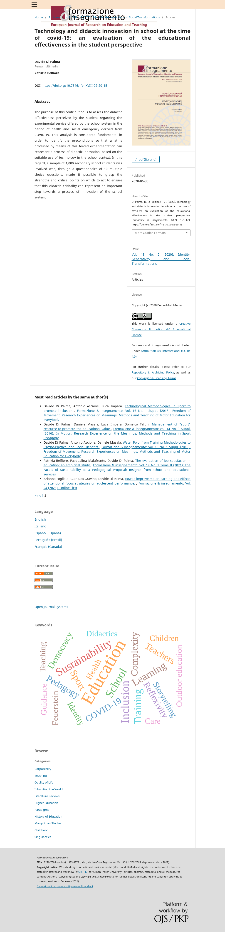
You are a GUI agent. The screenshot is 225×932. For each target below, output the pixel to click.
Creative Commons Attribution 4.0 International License (161, 329)
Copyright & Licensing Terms (156, 378)
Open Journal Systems (51, 607)
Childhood (42, 830)
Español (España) (48, 533)
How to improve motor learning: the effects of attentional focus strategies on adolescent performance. (117, 481)
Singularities (43, 837)
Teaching (41, 776)
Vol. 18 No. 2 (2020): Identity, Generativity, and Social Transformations (113, 17)
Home (39, 17)
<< (36, 495)
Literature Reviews (47, 796)
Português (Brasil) (48, 540)
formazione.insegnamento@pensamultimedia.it (65, 886)
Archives (54, 17)
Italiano (40, 526)
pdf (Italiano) (147, 159)
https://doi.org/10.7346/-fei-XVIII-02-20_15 (74, 85)
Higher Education (46, 803)
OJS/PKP (83, 871)
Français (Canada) (48, 546)
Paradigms (42, 810)
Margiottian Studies (48, 823)
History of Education (48, 816)
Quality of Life (44, 782)
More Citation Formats (150, 233)
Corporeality (43, 769)
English (40, 519)
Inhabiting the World (49, 789)
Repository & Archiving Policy (153, 372)
